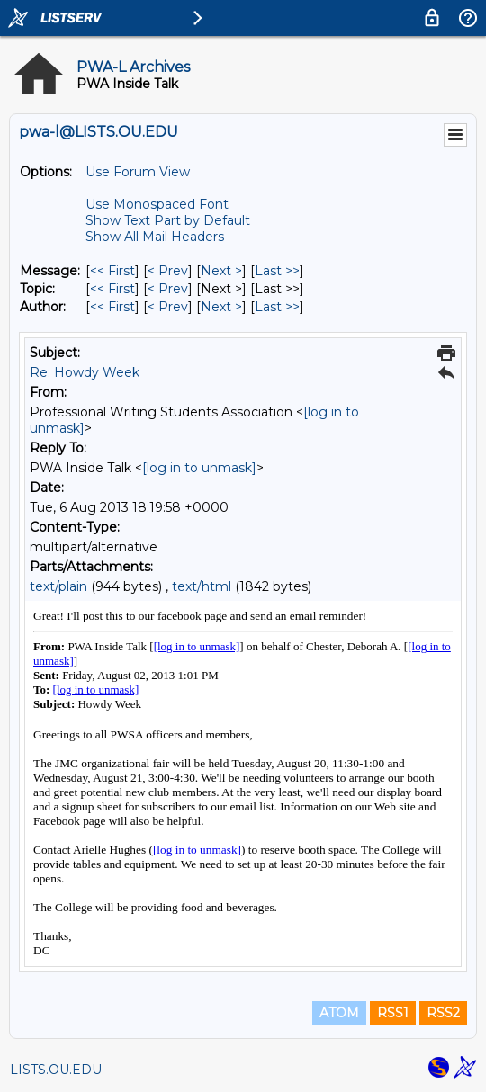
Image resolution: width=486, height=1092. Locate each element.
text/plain (58, 586)
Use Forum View (138, 172)
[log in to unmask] (199, 468)
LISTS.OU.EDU (56, 1069)
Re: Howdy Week (85, 372)
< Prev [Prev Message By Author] (168, 307)
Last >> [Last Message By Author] (277, 307)
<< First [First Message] (112, 271)
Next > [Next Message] (221, 271)
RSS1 (393, 1013)
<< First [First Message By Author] (112, 307)
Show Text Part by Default (168, 220)
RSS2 (443, 1013)
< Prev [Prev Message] (168, 271)
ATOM (339, 1013)
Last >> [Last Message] (277, 271)
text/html (201, 586)
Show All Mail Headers (155, 236)
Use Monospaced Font (157, 204)
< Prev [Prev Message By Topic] (168, 289)
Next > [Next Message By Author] (221, 307)
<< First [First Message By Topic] (112, 289)
